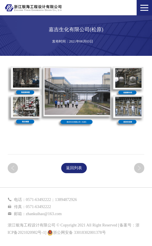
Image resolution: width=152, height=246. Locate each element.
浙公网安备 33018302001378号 (76, 233)
